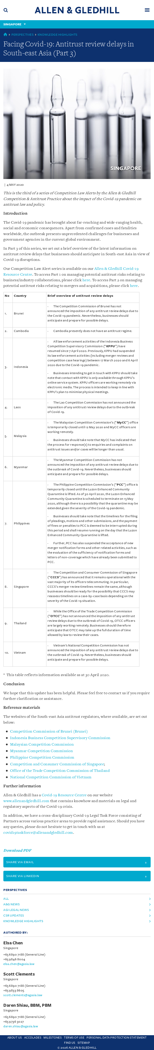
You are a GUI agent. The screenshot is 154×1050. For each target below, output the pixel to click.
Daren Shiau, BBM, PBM (27, 1005)
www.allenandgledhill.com (26, 801)
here (86, 280)
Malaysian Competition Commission (42, 745)
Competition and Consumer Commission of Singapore (57, 764)
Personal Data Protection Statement (117, 1037)
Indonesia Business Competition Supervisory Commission (60, 738)
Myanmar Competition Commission (41, 751)
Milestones (52, 1037)
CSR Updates (13, 915)
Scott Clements (19, 974)
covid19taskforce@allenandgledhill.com (38, 833)
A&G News (11, 904)
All (6, 898)
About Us (14, 1037)
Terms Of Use (74, 1037)
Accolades (32, 1037)
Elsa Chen (13, 943)
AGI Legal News (16, 910)
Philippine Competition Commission (42, 758)
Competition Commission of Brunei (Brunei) (49, 731)
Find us (69, 1042)
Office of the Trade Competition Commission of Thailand (60, 771)
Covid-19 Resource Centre (64, 795)
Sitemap (84, 1042)
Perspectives (22, 34)
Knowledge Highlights (58, 34)
